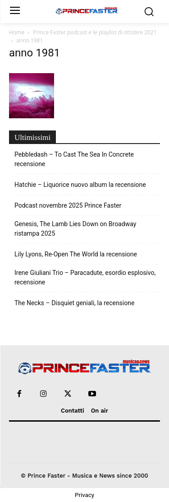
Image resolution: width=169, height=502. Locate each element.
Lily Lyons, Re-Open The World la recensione (75, 254)
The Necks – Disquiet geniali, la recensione (74, 303)
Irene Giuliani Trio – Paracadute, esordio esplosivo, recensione (84, 277)
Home (16, 32)
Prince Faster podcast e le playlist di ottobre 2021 (94, 32)
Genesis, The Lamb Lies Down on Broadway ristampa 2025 (75, 228)
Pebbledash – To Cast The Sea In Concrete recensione (74, 159)
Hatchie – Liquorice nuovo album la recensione (80, 184)
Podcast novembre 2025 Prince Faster (67, 205)
